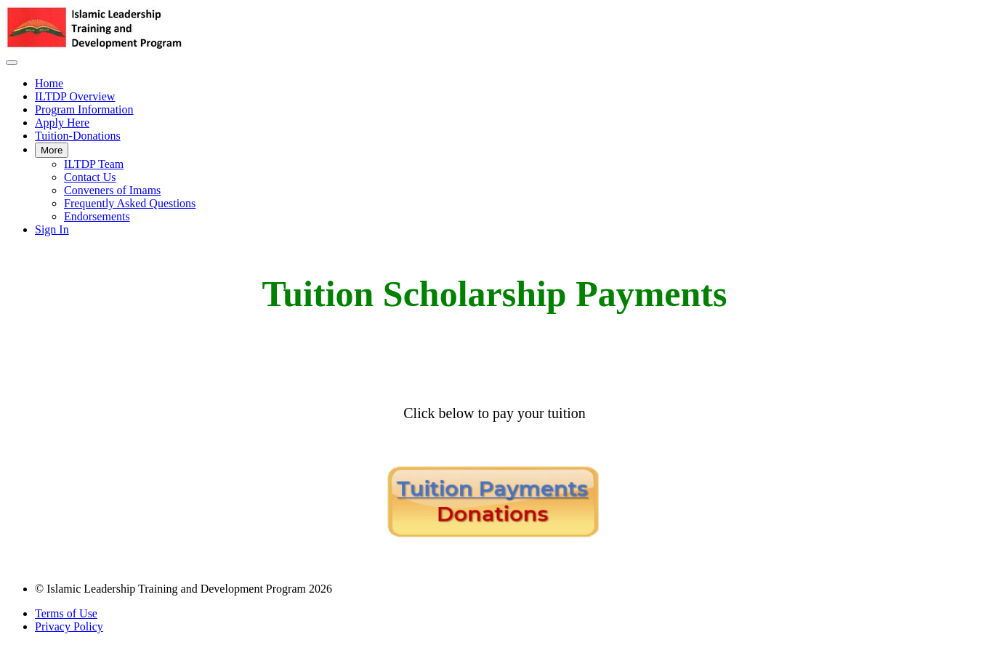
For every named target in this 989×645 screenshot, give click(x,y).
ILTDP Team (94, 164)
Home (49, 83)
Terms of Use (66, 613)
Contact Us (90, 177)
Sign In (52, 229)
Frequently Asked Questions (129, 203)
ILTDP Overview (75, 96)
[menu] (494, 156)
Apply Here (62, 122)
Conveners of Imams (112, 190)
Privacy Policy (69, 626)
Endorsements (97, 216)
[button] (11, 62)
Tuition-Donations (78, 135)
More (51, 150)
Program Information (84, 109)
